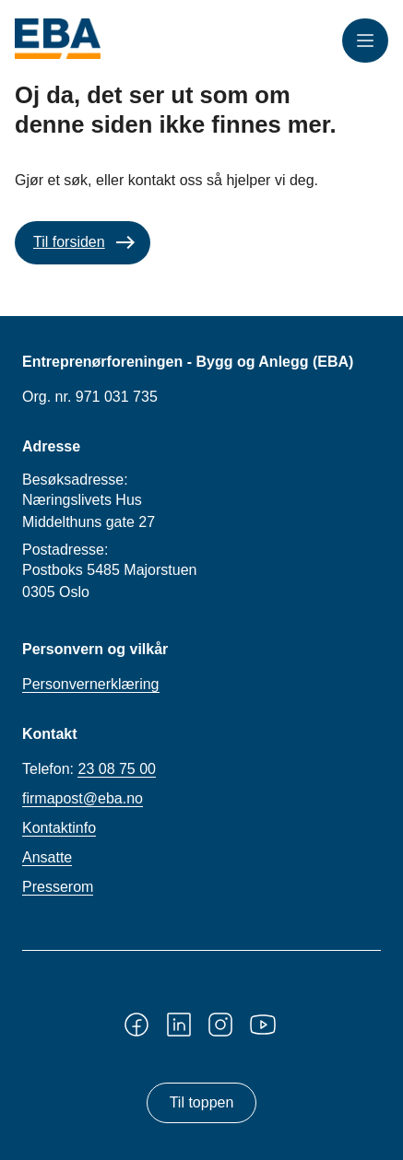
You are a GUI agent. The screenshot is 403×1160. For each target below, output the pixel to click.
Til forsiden (69, 242)
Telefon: (89, 769)
